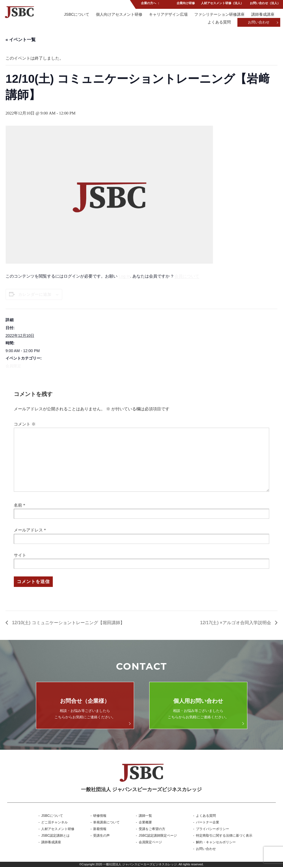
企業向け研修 (185, 4)
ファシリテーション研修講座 (219, 14)
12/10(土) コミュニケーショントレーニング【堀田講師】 (68, 622)
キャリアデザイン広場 (168, 14)
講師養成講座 (262, 14)
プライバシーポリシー (212, 829)
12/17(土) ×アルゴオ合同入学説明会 (236, 622)
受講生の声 (101, 835)
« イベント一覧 (21, 39)
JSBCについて (76, 14)
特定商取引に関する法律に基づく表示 (224, 835)
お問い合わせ (258, 23)
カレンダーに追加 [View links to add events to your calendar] (34, 294)
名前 (18, 505)
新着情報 (99, 829)
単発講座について (106, 822)
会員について (186, 276)
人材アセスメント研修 (57, 829)
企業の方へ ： (150, 4)
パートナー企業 (207, 822)
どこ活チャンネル (54, 822)
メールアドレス (28, 530)
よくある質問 (218, 22)
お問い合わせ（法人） (265, 4)
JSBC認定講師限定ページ (158, 835)
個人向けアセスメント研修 (118, 14)
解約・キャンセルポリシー (216, 842)
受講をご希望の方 (152, 829)
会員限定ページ (150, 842)
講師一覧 (145, 816)
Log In (124, 276)
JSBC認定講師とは (55, 835)
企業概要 (145, 822)
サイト (20, 555)
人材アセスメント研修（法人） (222, 4)
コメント (25, 424)
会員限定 (13, 366)
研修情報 (99, 816)
